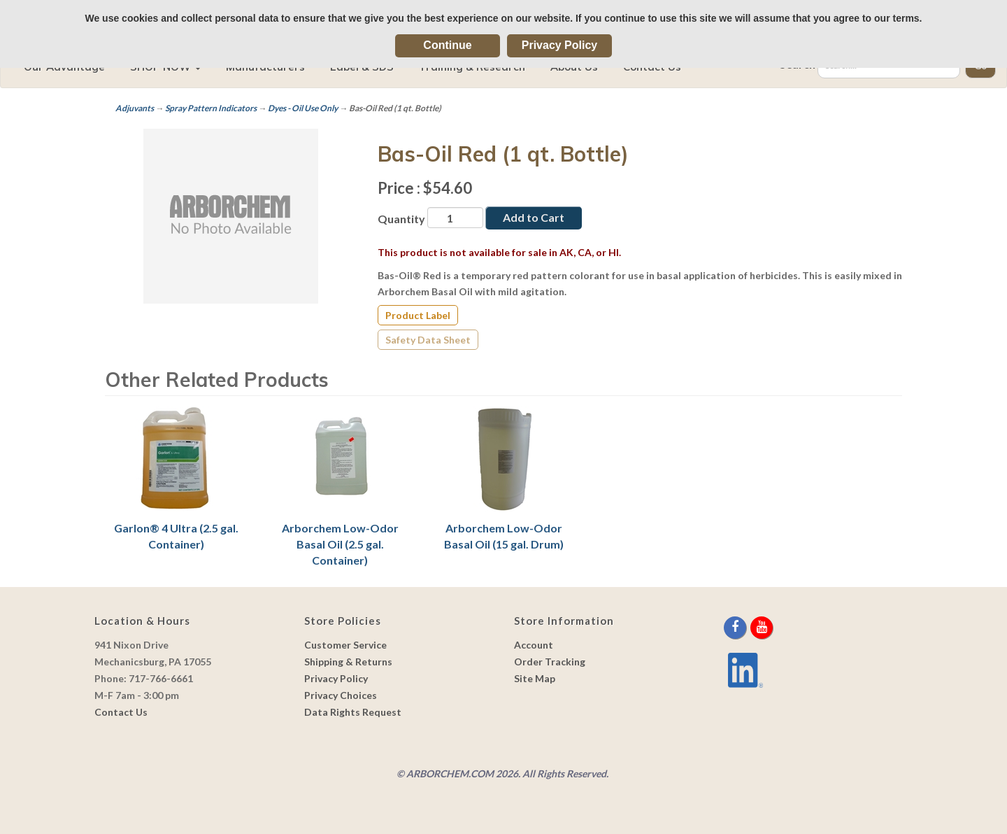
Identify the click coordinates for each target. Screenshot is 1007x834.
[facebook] (736, 627)
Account (533, 645)
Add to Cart (533, 217)
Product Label (417, 315)
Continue (447, 45)
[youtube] (761, 627)
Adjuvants (134, 108)
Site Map (534, 678)
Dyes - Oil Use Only (303, 108)
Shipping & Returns (348, 661)
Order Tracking (549, 661)
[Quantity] (455, 217)
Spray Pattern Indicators (211, 108)
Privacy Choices (340, 695)
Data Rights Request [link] (352, 712)
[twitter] (749, 627)
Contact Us (121, 712)
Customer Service (345, 645)
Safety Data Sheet (428, 340)
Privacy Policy (560, 45)
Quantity (401, 218)
